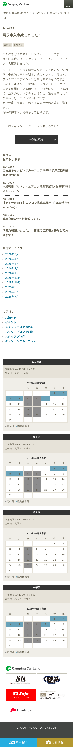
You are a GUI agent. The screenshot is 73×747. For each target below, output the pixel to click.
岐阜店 (7, 45)
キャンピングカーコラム (20, 341)
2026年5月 (12, 254)
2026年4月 (12, 259)
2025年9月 (12, 287)
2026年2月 (12, 268)
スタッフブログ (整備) (19, 331)
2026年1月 (12, 273)
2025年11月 (13, 277)
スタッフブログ (15, 336)
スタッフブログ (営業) (19, 327)
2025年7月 (12, 296)
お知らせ (18, 45)
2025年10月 (13, 282)
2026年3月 (12, 263)
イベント (11, 322)
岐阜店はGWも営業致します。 (22, 218)
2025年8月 (12, 292)
